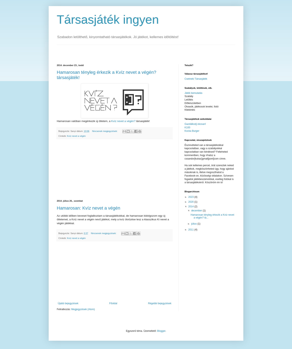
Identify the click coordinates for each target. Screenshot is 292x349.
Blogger (161, 331)
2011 (191, 229)
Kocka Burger (192, 131)
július (194, 223)
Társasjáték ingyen (108, 19)
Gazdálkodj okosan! (195, 124)
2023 (191, 197)
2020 (191, 201)
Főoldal (113, 303)
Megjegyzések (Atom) (83, 309)
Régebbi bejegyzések (159, 303)
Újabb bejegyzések (68, 303)
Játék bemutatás (193, 93)
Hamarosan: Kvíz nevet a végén (88, 208)
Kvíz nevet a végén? (123, 121)
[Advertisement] (104, 51)
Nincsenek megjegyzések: (105, 131)
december (197, 210)
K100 (187, 127)
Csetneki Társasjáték (196, 78)
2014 (191, 206)
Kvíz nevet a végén (76, 136)
